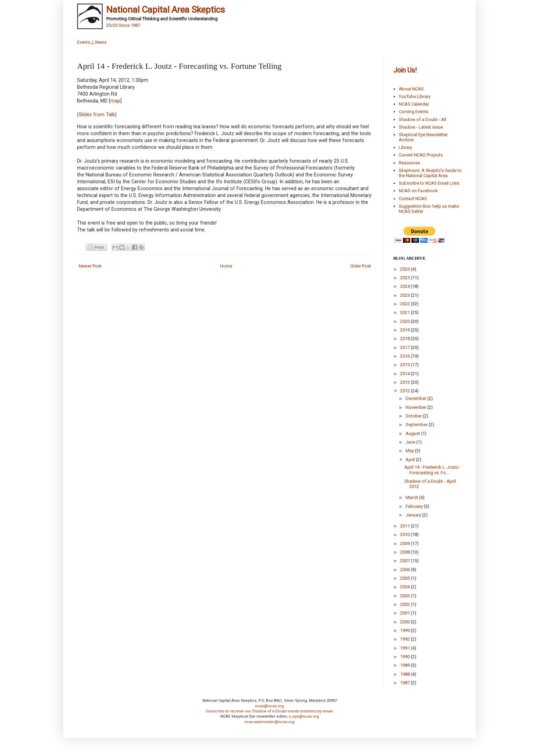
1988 (405, 674)
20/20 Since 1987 (123, 25)
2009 (405, 543)
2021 (405, 312)
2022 (405, 303)
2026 (405, 269)
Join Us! (405, 70)
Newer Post (90, 266)
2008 (405, 552)
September (417, 424)
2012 (405, 390)
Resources (409, 162)
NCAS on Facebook (418, 190)
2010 (405, 534)
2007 (405, 560)
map (115, 100)
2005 (405, 578)
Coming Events (413, 111)
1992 (405, 639)
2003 (405, 595)
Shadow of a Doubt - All (422, 119)
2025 (405, 277)
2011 (405, 525)
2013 (405, 382)
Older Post (360, 266)
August (413, 433)
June (411, 442)
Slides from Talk (97, 114)
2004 (405, 586)
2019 (405, 330)
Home (226, 266)
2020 (405, 321)
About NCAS (411, 88)
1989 (405, 665)
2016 (405, 356)
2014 (405, 373)
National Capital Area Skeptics (165, 9)
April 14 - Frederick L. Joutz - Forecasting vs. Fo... (432, 470)
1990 (405, 656)
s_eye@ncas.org (304, 716)
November (416, 407)
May (410, 450)
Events (83, 42)
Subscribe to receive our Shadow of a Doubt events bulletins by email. (270, 711)
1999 (405, 630)
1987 (405, 682)
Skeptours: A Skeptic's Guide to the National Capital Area (430, 173)
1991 (405, 648)
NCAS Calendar (414, 104)
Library (405, 147)
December (416, 398)
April (411, 459)
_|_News (98, 42)
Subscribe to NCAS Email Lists (429, 183)
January (414, 514)
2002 (405, 604)
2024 (405, 286)
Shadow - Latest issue (421, 127)
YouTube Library (414, 96)
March (412, 497)
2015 (405, 364)
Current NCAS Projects (421, 154)
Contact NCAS (413, 198)
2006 (405, 569)
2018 (405, 338)
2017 (405, 347)
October (414, 415)
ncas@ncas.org (269, 706)
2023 (405, 295)
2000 (405, 621)
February (415, 506)
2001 (405, 612)
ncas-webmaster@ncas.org (269, 722)
